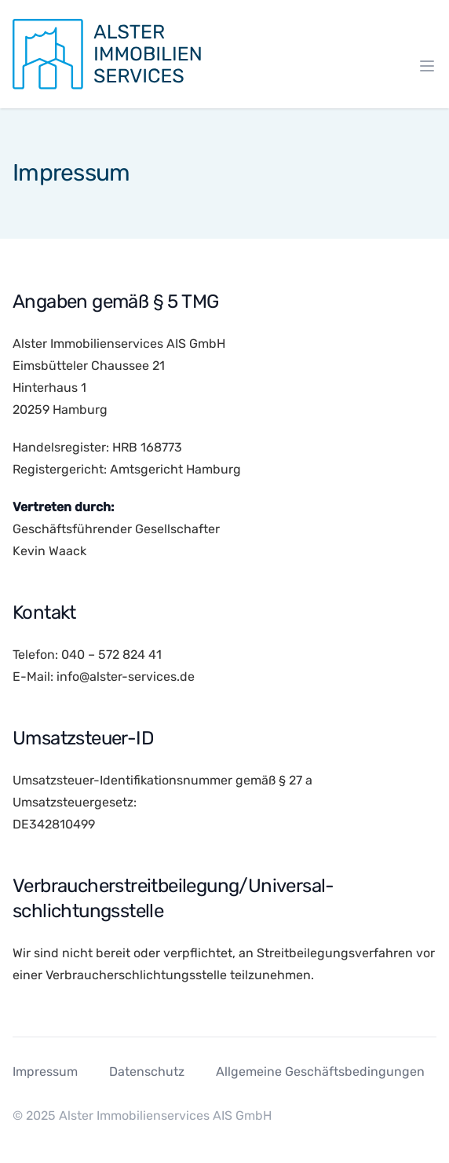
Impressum (45, 1071)
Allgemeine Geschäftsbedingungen (320, 1071)
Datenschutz (146, 1071)
